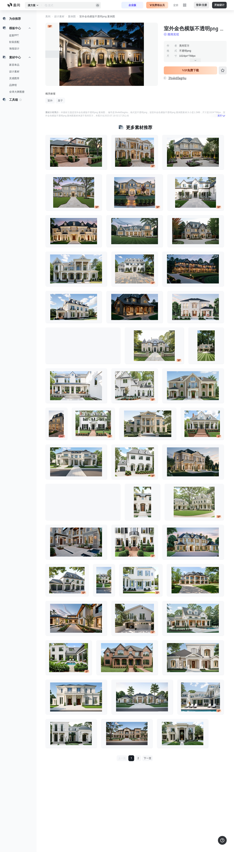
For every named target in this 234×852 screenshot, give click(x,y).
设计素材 (14, 71)
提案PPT (14, 35)
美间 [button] (47, 16)
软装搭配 (14, 42)
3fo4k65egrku (177, 78)
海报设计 (14, 48)
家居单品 (14, 65)
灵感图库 (14, 78)
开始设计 (219, 5)
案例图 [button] (72, 16)
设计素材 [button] (59, 16)
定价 (175, 5)
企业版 (132, 5)
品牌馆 (13, 85)
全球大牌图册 (16, 92)
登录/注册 (201, 5)
